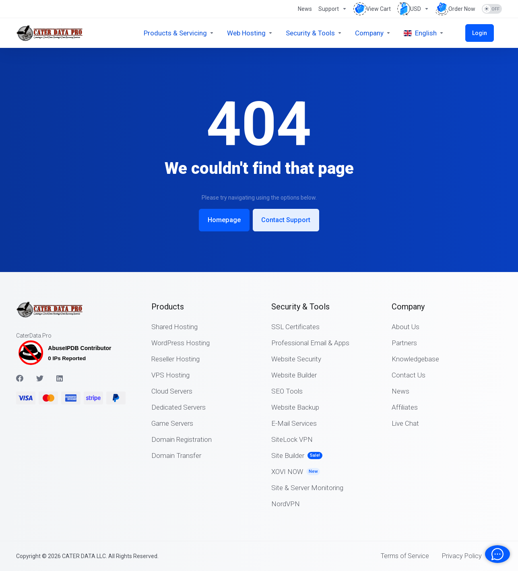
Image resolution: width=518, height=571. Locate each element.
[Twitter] (40, 377)
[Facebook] (20, 377)
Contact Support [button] (288, 220)
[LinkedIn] (60, 377)
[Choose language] (440, 33)
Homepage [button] (222, 220)
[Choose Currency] (413, 9)
